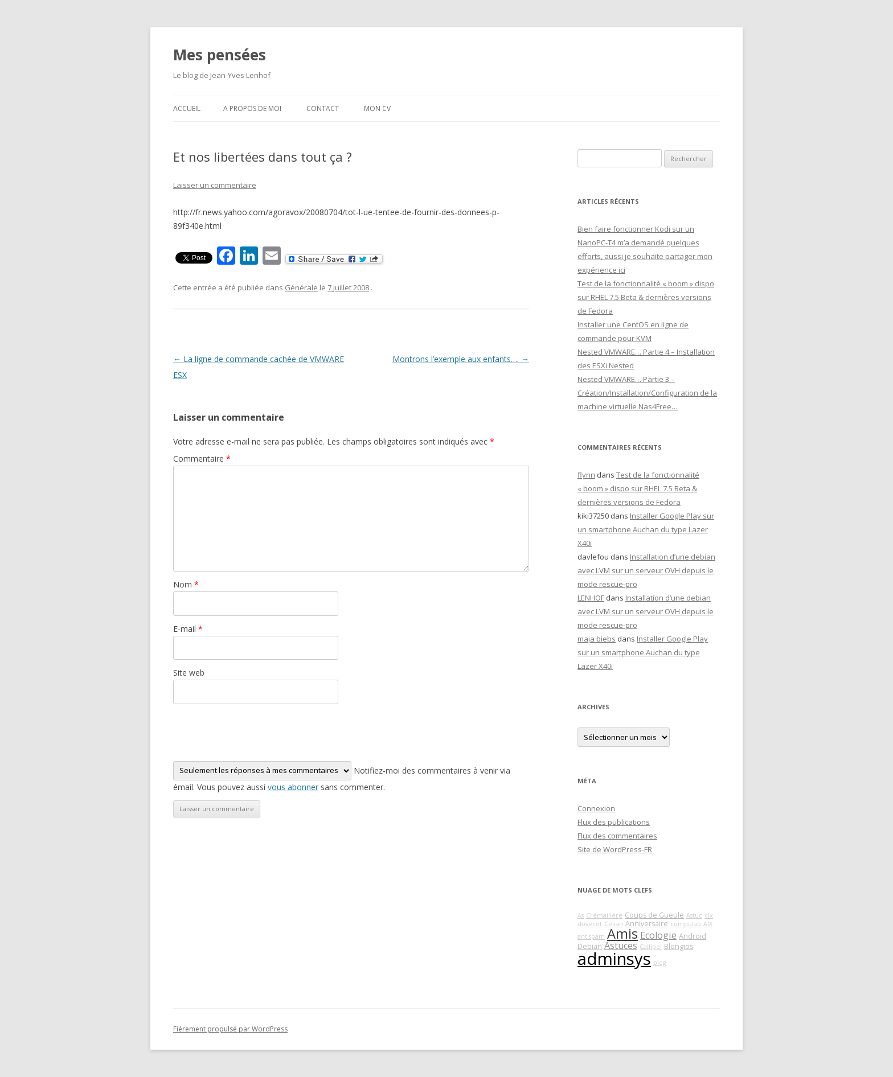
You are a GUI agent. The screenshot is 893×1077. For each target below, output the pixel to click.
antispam (591, 936)
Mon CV (377, 108)
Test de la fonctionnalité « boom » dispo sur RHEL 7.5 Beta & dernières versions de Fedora (645, 297)
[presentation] (259, 732)
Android (692, 936)
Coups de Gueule (654, 915)
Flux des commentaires (617, 836)
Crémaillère (604, 915)
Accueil (186, 108)
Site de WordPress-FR (614, 849)
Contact (322, 108)
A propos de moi (252, 108)
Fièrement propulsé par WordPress (230, 1029)
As (580, 915)
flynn (586, 475)
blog (659, 963)
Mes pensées (219, 54)
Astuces (620, 945)
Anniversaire (646, 923)
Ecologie (658, 935)
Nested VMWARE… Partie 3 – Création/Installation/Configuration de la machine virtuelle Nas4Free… (647, 393)
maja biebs (596, 639)
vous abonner (293, 787)
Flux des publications (613, 822)
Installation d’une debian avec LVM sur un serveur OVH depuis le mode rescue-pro (646, 570)
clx (708, 915)
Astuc (694, 915)
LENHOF (590, 598)
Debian (589, 946)
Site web (188, 672)
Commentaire (202, 458)
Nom (186, 584)
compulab (685, 924)
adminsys (614, 958)
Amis (622, 933)
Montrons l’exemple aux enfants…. (460, 358)
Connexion (596, 808)
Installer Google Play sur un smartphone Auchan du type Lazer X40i (645, 529)
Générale (301, 287)
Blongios (678, 946)
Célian (613, 924)
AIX (707, 924)
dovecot (589, 924)
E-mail (188, 628)
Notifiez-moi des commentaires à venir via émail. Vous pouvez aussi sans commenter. (341, 776)
